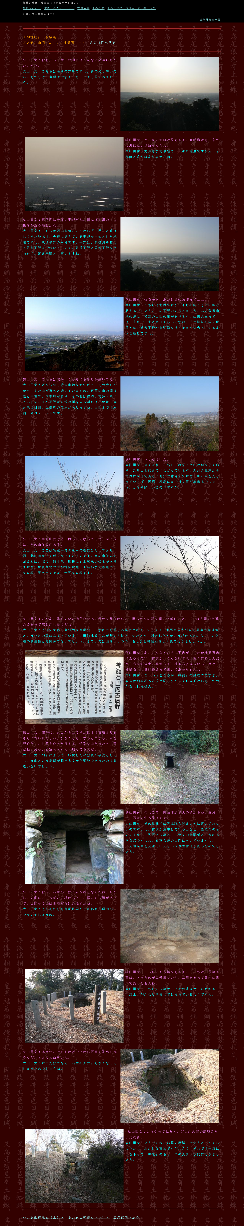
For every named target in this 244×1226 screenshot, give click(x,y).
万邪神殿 (83, 8)
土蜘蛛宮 (98, 8)
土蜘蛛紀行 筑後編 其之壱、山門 (132, 8)
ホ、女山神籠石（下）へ (89, 1217)
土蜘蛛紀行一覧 (210, 19)
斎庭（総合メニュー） (59, 8)
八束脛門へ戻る (103, 42)
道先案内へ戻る (126, 1217)
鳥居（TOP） (32, 8)
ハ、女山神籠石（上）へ (43, 1217)
